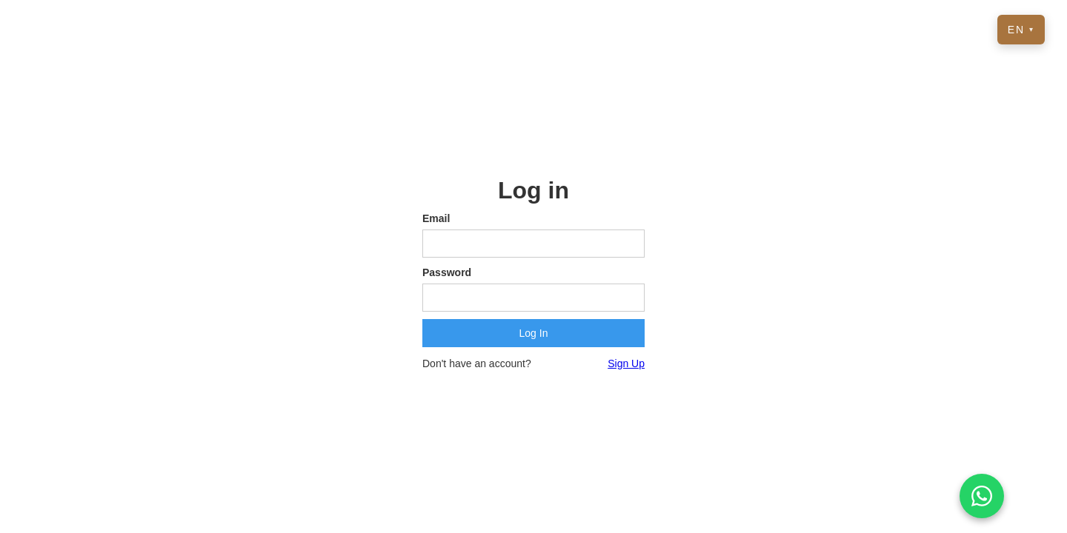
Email (436, 218)
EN (1021, 30)
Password (446, 272)
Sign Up (626, 363)
